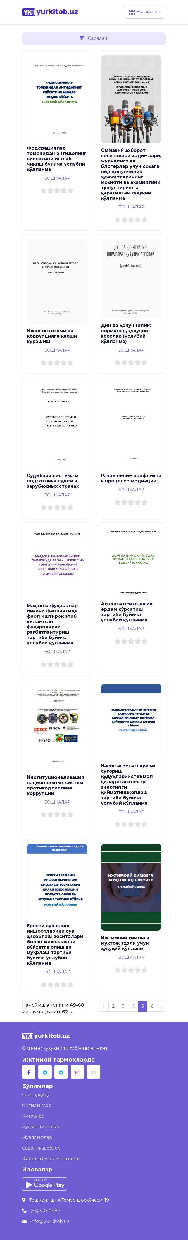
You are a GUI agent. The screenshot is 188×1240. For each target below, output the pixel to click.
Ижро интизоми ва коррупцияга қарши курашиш (52, 336)
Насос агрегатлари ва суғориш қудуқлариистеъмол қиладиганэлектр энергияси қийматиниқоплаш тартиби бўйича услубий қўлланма (128, 784)
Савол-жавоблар (41, 1148)
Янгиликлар (36, 1105)
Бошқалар (57, 178)
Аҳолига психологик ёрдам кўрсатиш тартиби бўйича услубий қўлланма (127, 612)
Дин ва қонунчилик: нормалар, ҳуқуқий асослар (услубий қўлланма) (126, 333)
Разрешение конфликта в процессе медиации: (131, 478)
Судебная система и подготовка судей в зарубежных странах (53, 481)
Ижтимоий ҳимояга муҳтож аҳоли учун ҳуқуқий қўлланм (125, 943)
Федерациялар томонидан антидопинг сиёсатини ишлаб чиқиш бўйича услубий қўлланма (57, 158)
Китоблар (33, 1116)
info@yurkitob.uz (50, 1221)
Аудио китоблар (41, 1126)
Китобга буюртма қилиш (51, 1158)
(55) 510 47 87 (45, 1210)
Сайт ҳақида (36, 1094)
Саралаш (94, 38)
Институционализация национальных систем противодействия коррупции (55, 785)
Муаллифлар (37, 1137)
